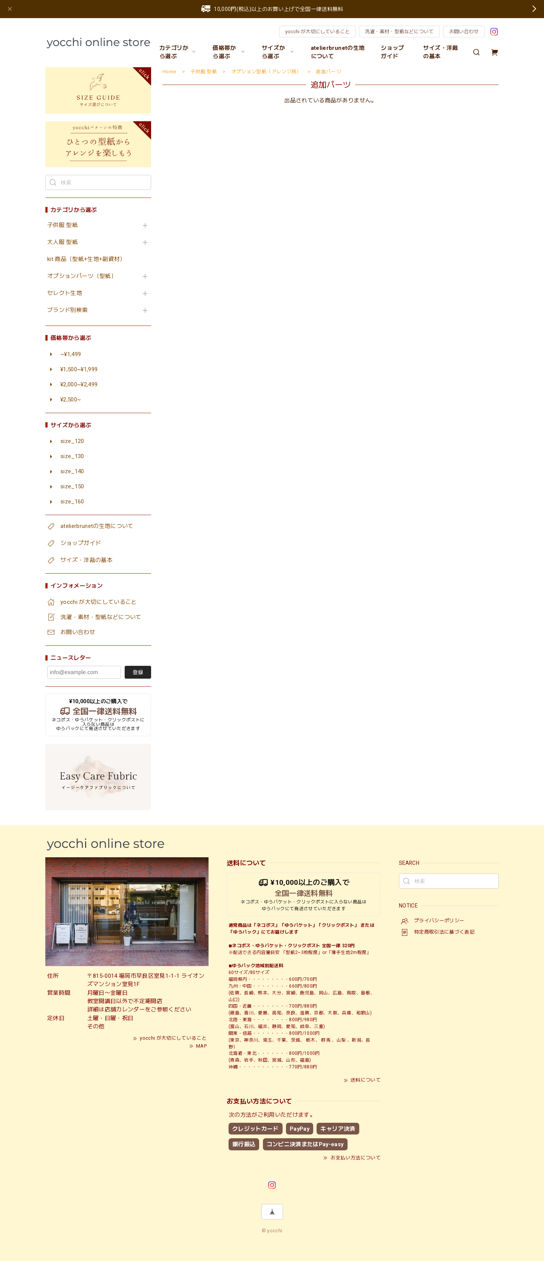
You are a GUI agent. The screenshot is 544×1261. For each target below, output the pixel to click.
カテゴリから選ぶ (178, 52)
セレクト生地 (64, 293)
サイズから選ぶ (279, 52)
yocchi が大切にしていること (317, 31)
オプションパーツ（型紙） (82, 276)
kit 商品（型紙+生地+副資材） (86, 259)
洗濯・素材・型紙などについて (399, 31)
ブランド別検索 (67, 310)
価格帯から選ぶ (230, 52)
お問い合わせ (464, 31)
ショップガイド (392, 52)
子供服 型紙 (62, 225)
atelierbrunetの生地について (338, 52)
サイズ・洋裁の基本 (440, 52)
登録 (138, 672)
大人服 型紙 (62, 242)
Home (169, 71)
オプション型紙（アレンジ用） (266, 71)
